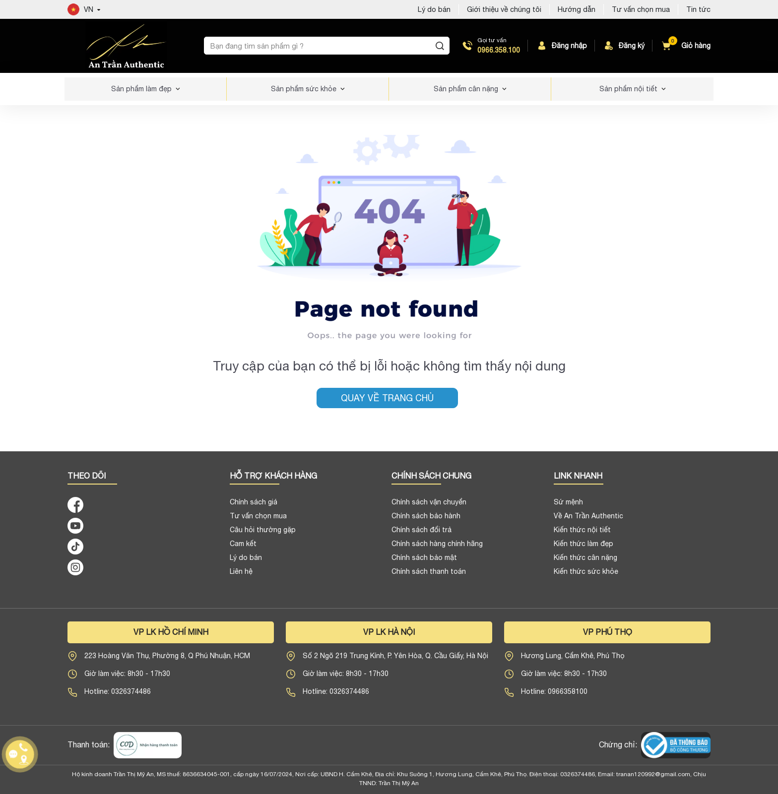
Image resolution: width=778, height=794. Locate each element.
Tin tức (698, 9)
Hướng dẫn (576, 9)
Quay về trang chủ (387, 398)
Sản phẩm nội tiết (628, 89)
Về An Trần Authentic (588, 520)
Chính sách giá (253, 506)
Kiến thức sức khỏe (586, 576)
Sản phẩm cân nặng (466, 89)
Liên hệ (241, 576)
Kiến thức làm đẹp (583, 548)
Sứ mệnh (568, 506)
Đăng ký (624, 46)
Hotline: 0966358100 (554, 696)
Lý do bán (434, 9)
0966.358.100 (498, 50)
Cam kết (243, 548)
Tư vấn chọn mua (641, 9)
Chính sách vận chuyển (428, 506)
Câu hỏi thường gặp (263, 534)
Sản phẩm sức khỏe (303, 89)
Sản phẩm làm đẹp (141, 89)
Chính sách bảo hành (425, 520)
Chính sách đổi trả (421, 534)
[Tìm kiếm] (440, 45)
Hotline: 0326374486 (117, 696)
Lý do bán (246, 562)
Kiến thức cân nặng (585, 562)
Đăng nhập (561, 46)
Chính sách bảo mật (424, 562)
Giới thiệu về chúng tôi (504, 9)
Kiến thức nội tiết (582, 534)
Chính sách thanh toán (428, 576)
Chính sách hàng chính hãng (437, 548)
